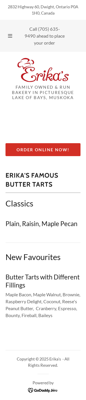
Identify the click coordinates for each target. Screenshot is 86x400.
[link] (43, 70)
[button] (10, 35)
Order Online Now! (43, 149)
